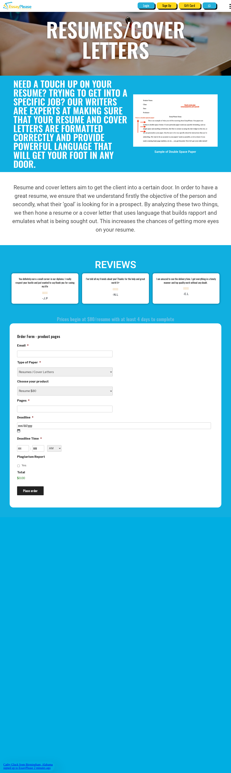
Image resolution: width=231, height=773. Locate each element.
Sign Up (166, 5)
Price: (21, 481)
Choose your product (33, 381)
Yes (24, 465)
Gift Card (189, 5)
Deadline (25, 417)
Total (21, 472)
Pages (23, 400)
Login (146, 5)
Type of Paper (29, 362)
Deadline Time (29, 438)
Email (23, 345)
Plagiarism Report (31, 457)
